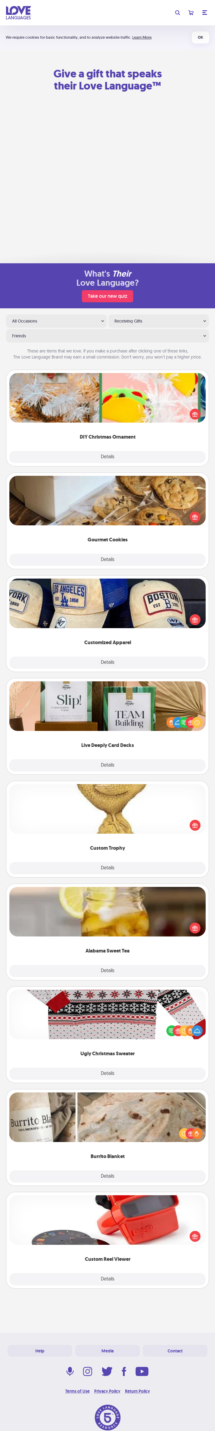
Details (107, 457)
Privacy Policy (107, 1391)
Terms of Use (77, 1391)
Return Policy (137, 1391)
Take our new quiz (107, 296)
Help (39, 1351)
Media (107, 1351)
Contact (175, 1351)
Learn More (142, 37)
